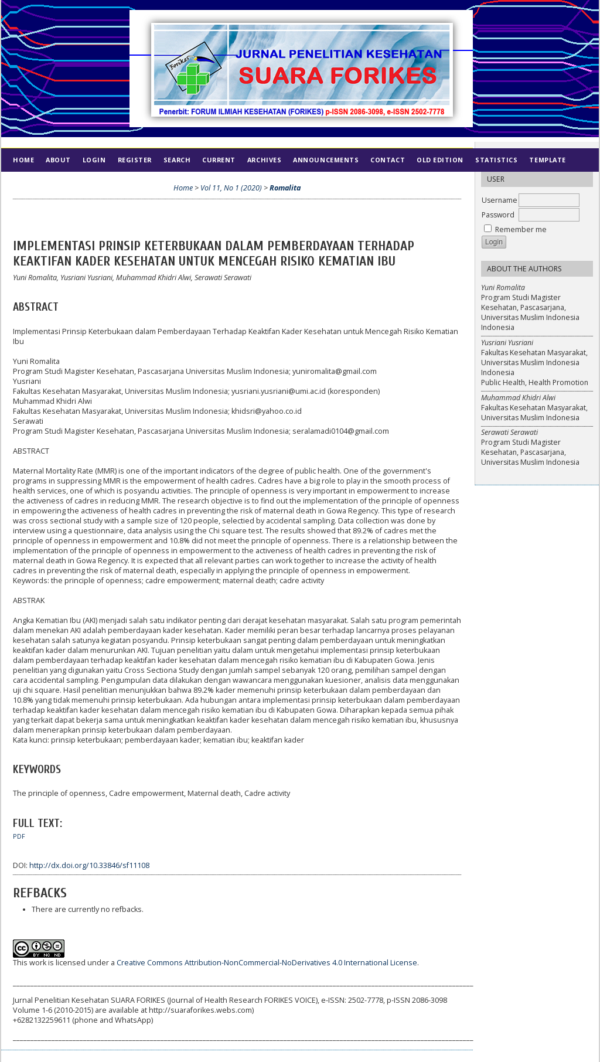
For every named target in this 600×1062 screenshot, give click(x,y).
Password (498, 215)
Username (499, 200)
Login (94, 159)
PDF (19, 836)
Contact (387, 159)
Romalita (285, 188)
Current (219, 159)
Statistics (496, 159)
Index (24, 183)
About (58, 159)
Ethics (59, 183)
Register (135, 159)
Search (176, 159)
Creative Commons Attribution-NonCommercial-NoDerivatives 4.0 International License (267, 963)
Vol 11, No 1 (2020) (231, 188)
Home (23, 159)
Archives (264, 159)
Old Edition (440, 159)
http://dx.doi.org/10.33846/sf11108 (89, 865)
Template (547, 159)
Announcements (326, 159)
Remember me (521, 229)
